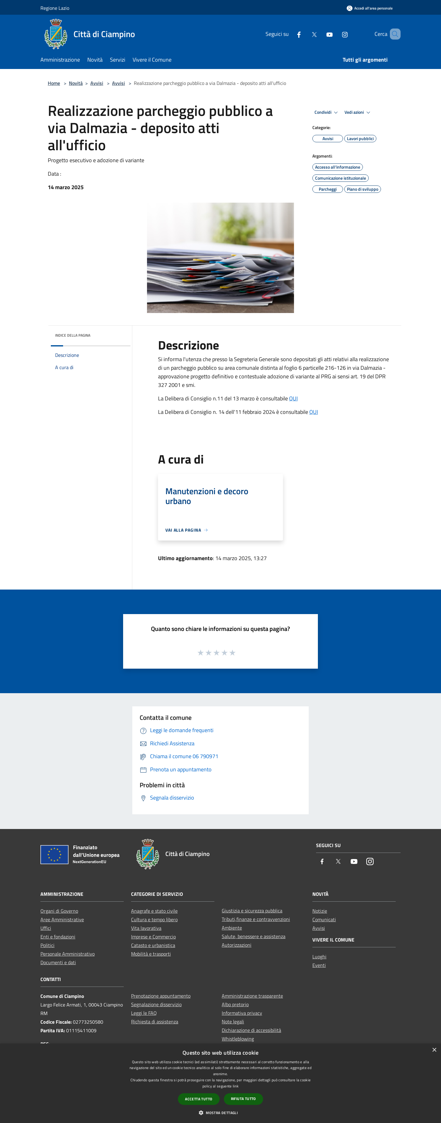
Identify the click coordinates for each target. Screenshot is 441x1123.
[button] (220, 1113)
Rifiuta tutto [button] (243, 1099)
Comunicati (324, 919)
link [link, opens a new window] (236, 1086)
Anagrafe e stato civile (154, 911)
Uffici (45, 928)
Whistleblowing (238, 1038)
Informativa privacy (242, 1013)
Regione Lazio (54, 8)
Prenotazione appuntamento (160, 995)
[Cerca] (393, 34)
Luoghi (319, 956)
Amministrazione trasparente (252, 995)
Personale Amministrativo (67, 953)
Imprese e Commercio (153, 936)
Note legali (233, 1021)
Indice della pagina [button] (72, 335)
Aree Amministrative (62, 919)
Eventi (319, 965)
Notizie (319, 911)
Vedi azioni (358, 112)
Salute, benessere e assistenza (253, 936)
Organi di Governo (59, 911)
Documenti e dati (58, 962)
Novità (76, 83)
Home (54, 83)
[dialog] (220, 1083)
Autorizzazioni (236, 945)
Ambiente (232, 927)
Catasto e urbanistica (153, 945)
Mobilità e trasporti (151, 953)
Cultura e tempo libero (154, 919)
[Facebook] (290, 34)
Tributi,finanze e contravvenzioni (256, 919)
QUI (293, 398)
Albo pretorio (235, 1004)
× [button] (434, 1050)
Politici (47, 945)
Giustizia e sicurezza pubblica (252, 910)
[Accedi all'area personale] (370, 8)
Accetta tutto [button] (198, 1099)
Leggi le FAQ (144, 1013)
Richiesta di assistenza (154, 1021)
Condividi (327, 112)
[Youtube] (321, 34)
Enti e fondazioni (57, 936)
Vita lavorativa (146, 928)
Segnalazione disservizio (156, 1004)
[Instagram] (336, 34)
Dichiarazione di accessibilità (251, 1030)
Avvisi (96, 83)
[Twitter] (305, 34)
